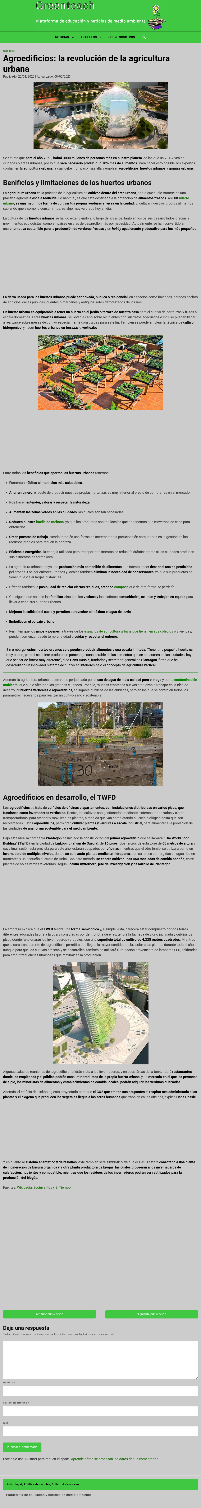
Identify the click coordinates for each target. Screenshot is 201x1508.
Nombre (9, 1382)
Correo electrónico (16, 1402)
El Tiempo (63, 1187)
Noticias (9, 51)
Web (6, 1422)
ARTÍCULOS (88, 37)
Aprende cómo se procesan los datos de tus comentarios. (115, 1459)
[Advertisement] (100, 263)
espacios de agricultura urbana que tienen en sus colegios (128, 631)
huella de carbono (50, 522)
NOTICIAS (62, 37)
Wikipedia (24, 1187)
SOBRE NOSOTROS (121, 37)
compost (121, 587)
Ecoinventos (43, 1187)
